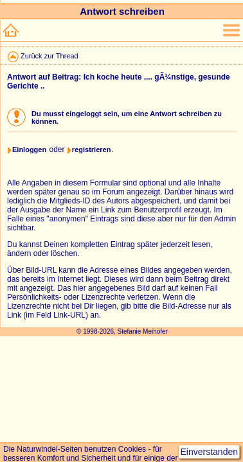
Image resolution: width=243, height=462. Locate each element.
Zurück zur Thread (49, 56)
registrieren (91, 149)
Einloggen (29, 149)
